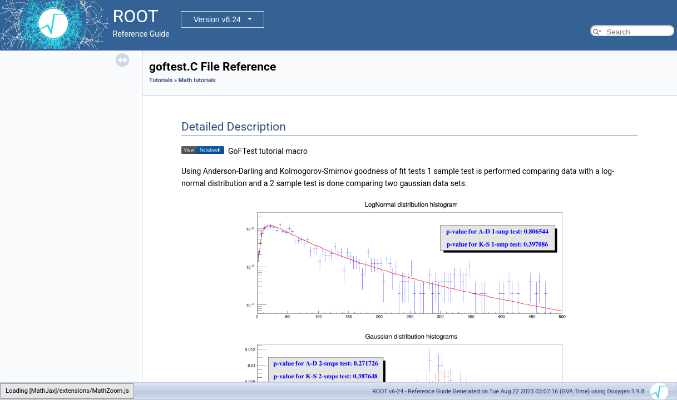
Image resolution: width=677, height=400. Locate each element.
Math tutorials (197, 80)
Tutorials (160, 80)
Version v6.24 (217, 19)
